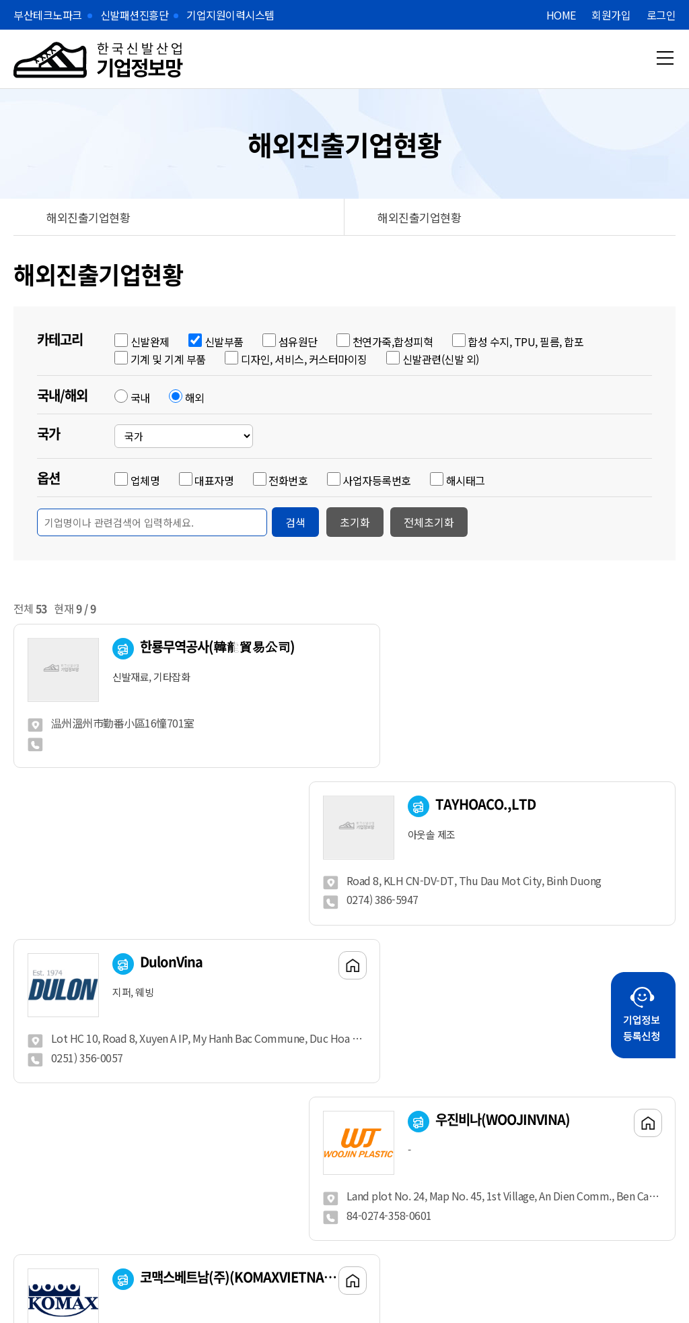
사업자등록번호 (376, 480)
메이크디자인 (316, 1281)
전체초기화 (429, 522)
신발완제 (150, 341)
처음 (243, 1082)
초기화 (355, 522)
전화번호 (287, 480)
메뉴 (665, 58)
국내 (140, 397)
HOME (561, 15)
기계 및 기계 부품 (168, 359)
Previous (104, 1195)
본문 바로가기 (0, 0)
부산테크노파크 (47, 15)
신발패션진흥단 (134, 15)
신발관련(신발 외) (440, 359)
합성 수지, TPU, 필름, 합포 (525, 341)
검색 (295, 522)
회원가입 (610, 15)
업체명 (145, 480)
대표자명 (213, 480)
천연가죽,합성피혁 (393, 341)
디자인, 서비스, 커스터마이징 (304, 359)
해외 (195, 397)
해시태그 (465, 480)
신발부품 (224, 341)
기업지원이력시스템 (230, 15)
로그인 (661, 15)
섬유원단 (298, 341)
